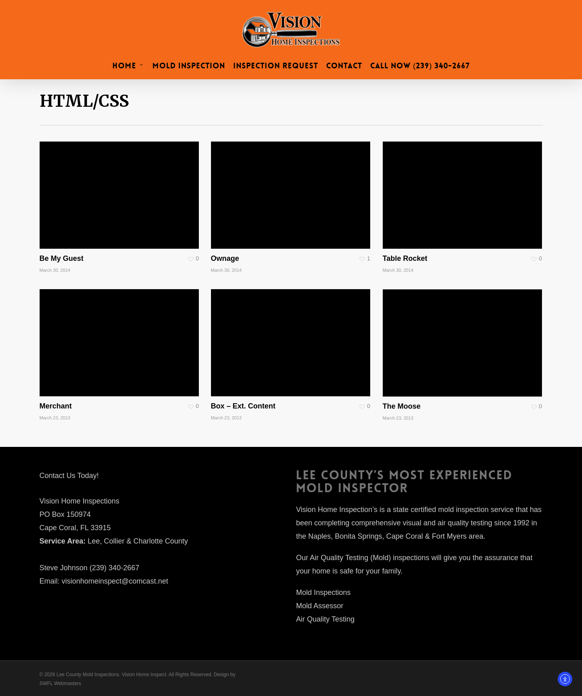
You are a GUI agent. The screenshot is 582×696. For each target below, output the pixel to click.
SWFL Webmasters (60, 683)
